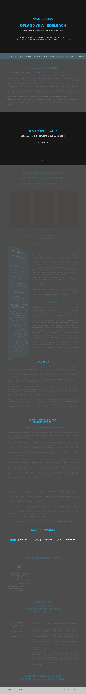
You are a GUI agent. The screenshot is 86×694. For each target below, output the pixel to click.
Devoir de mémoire (25, 56)
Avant (13, 540)
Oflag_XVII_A (36, 540)
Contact (81, 56)
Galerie (45, 56)
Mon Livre (37, 56)
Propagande (48, 540)
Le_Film (58, 540)
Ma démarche (71, 56)
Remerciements (70, 540)
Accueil (13, 56)
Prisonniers (23, 540)
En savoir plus (43, 143)
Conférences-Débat (57, 56)
